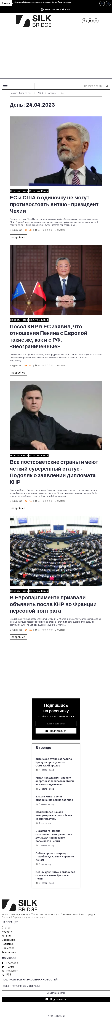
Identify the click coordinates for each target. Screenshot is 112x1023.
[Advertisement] (56, 54)
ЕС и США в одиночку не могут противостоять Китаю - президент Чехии (54, 204)
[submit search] (107, 86)
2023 (40, 93)
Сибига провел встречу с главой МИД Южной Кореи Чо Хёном (55, 856)
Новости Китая (19, 191)
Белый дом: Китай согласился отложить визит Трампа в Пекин (55, 875)
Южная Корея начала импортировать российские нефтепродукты (54, 815)
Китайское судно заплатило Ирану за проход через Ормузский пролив (54, 762)
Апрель (51, 93)
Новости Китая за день (21, 93)
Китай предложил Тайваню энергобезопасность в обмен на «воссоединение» (55, 781)
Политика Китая (38, 191)
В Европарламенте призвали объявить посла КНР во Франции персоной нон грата (53, 604)
